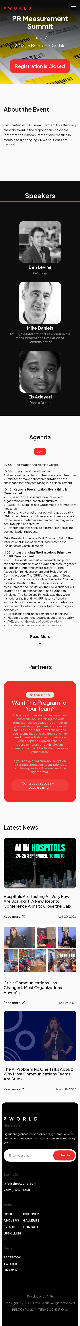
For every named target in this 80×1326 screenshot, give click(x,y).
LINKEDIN (10, 1270)
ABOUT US (11, 1220)
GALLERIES (31, 1220)
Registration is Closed (40, 66)
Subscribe (64, 1155)
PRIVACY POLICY (24, 1309)
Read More (40, 639)
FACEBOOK (12, 1257)
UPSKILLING (12, 1233)
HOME (8, 1214)
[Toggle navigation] (73, 8)
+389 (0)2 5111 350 (17, 1190)
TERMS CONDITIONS (53, 1309)
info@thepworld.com (20, 1183)
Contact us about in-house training (41, 785)
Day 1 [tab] (40, 451)
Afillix (50, 1296)
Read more (15, 916)
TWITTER (10, 1264)
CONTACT (30, 1227)
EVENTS (9, 1227)
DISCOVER (31, 1214)
